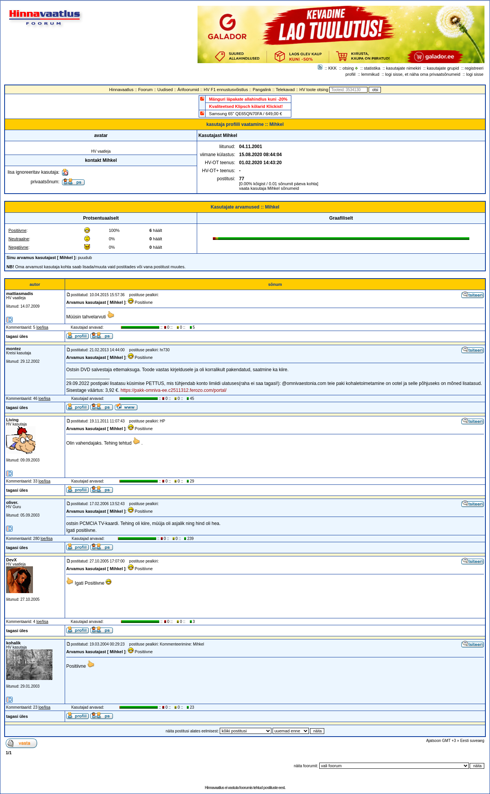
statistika (372, 68)
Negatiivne (18, 247)
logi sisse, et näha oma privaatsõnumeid (422, 74)
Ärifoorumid (188, 89)
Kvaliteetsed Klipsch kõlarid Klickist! (246, 106)
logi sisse (474, 74)
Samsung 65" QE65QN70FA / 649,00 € (245, 113)
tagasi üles (17, 336)
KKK (332, 68)
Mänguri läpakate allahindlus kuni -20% (248, 99)
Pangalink (262, 89)
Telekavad (285, 89)
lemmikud (370, 74)
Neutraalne (18, 238)
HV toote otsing (313, 89)
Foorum (145, 89)
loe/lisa (42, 327)
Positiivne (17, 230)
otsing (348, 68)
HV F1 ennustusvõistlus (226, 89)
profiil (350, 74)
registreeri (474, 68)
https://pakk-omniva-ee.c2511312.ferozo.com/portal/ (174, 390)
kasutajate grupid (443, 68)
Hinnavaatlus (121, 89)
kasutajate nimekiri (403, 68)
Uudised (165, 89)
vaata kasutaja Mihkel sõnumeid (269, 188)
